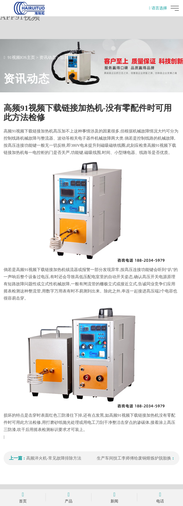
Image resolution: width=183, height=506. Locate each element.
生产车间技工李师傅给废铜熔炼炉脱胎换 (134, 458)
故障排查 (68, 57)
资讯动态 (47, 57)
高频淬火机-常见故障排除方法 (53, 458)
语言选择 (158, 8)
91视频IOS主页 (21, 57)
